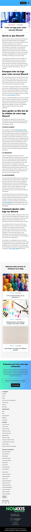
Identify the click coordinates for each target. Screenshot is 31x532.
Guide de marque (6, 437)
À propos (4, 393)
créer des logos (11, 95)
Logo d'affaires (5, 469)
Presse (3, 396)
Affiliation (4, 417)
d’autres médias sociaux (20, 130)
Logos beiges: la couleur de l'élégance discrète (15, 327)
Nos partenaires (5, 415)
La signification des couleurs (8, 441)
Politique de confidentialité (21, 530)
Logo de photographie (7, 487)
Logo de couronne (6, 483)
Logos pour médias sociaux (8, 439)
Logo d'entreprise (6, 467)
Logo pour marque (6, 474)
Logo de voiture (5, 453)
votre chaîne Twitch (14, 248)
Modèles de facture (6, 431)
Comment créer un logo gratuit (8, 400)
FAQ (3, 413)
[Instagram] (6, 503)
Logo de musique (6, 491)
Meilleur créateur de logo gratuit (9, 446)
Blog (3, 411)
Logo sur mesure (5, 424)
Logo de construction (6, 480)
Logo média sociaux (6, 485)
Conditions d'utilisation (9, 530)
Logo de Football (6, 476)
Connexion (23, 3)
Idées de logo (5, 402)
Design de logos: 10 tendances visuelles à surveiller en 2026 (15, 301)
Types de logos (5, 444)
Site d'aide (4, 406)
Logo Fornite (5, 462)
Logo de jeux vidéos (6, 460)
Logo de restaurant (6, 489)
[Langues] (5, 497)
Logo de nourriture (6, 493)
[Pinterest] (9, 503)
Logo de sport (5, 472)
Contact (4, 404)
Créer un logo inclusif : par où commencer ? (15, 274)
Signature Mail (5, 435)
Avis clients (4, 420)
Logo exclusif (5, 426)
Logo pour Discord (6, 458)
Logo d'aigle (5, 456)
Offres (3, 398)
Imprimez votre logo (6, 433)
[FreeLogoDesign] (7, 3)
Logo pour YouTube (6, 451)
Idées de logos (8, 202)
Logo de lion (5, 478)
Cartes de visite (5, 428)
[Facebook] (3, 503)
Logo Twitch (4, 464)
